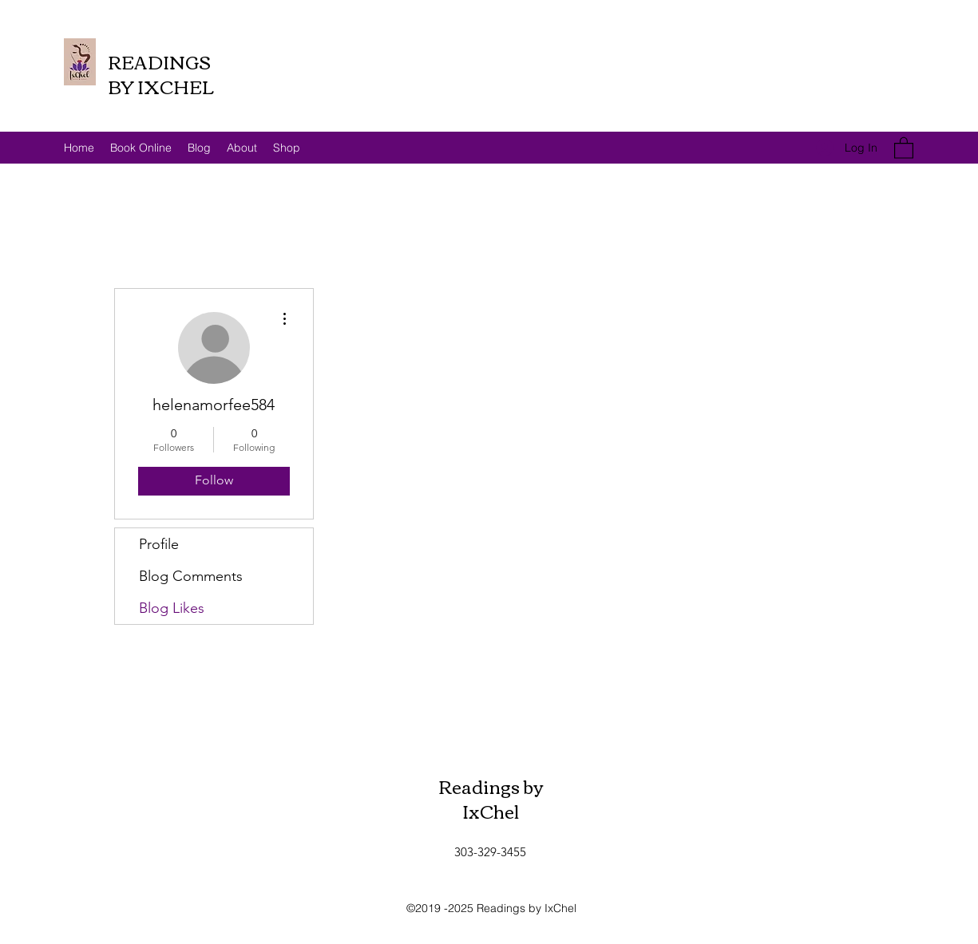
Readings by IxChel (491, 798)
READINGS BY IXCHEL (161, 73)
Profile (159, 544)
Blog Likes (171, 608)
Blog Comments (191, 576)
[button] (903, 147)
